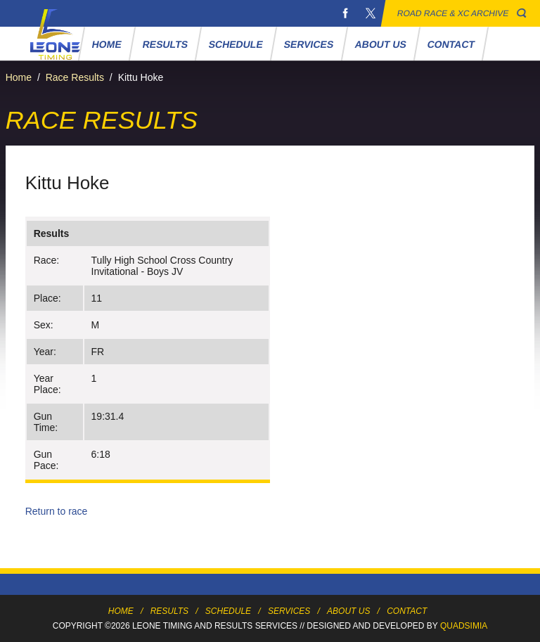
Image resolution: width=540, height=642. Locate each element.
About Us (380, 44)
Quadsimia (463, 626)
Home (106, 44)
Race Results (75, 77)
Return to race (56, 511)
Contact (450, 44)
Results (164, 44)
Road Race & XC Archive (453, 13)
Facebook (345, 13)
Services (309, 44)
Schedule (236, 44)
